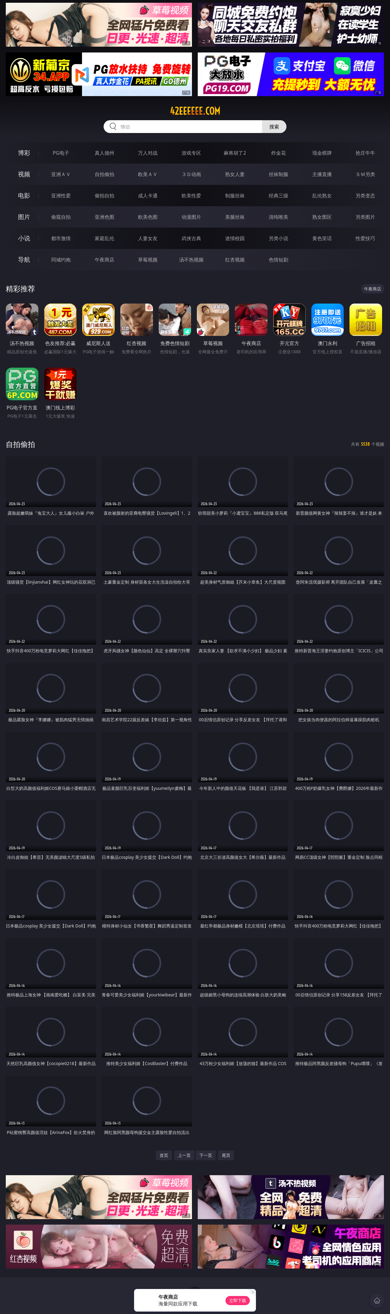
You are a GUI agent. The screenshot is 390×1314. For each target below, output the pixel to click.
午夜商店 (104, 259)
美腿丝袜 (235, 217)
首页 (164, 1155)
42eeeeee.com (195, 111)
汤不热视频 (191, 259)
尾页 (226, 1155)
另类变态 (365, 195)
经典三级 (278, 195)
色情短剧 (278, 259)
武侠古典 (191, 238)
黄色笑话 (322, 238)
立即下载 (237, 1300)
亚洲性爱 (61, 195)
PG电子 (61, 152)
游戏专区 (191, 152)
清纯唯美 (278, 217)
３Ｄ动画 (191, 174)
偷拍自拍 (104, 195)
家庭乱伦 (104, 238)
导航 (24, 259)
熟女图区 (322, 217)
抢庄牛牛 (365, 152)
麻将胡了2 (235, 152)
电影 (24, 195)
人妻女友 (148, 238)
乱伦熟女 (322, 195)
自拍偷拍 (104, 174)
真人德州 (104, 152)
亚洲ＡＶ (61, 174)
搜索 (274, 126)
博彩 (24, 153)
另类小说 (278, 238)
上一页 (184, 1155)
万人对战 (148, 152)
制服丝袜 (235, 195)
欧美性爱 (191, 195)
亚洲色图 (104, 217)
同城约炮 (61, 259)
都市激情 (61, 238)
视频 (24, 174)
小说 (24, 238)
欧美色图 (148, 217)
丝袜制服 (278, 174)
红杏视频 (235, 259)
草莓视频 (148, 259)
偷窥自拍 (61, 217)
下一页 (205, 1155)
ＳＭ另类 (365, 174)
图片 (24, 217)
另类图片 (365, 217)
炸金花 (278, 152)
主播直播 (322, 174)
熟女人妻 (235, 174)
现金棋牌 (322, 152)
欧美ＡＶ (148, 174)
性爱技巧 (365, 238)
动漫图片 (191, 217)
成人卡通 (148, 195)
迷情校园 (235, 238)
